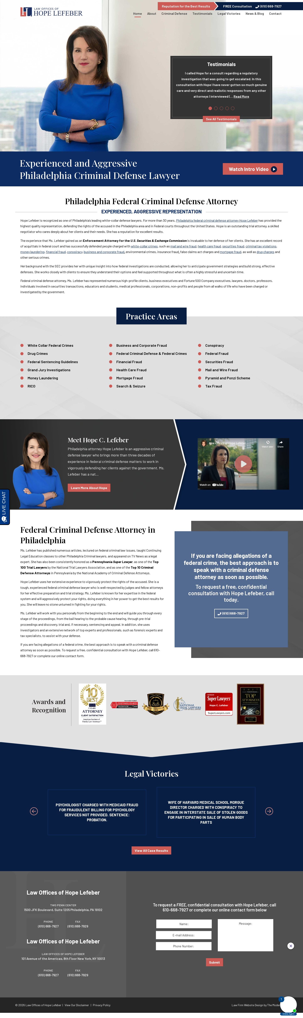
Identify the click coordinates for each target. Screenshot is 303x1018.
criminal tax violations (261, 246)
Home (137, 13)
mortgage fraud (230, 252)
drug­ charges (265, 252)
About (151, 13)
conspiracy (74, 252)
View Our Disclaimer (77, 1006)
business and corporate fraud (104, 252)
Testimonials (202, 13)
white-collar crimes (144, 246)
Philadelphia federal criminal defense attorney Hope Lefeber (217, 220)
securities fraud (233, 246)
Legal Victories (229, 13)
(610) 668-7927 (271, 6)
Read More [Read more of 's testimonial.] (241, 96)
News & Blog (255, 13)
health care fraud (209, 246)
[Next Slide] (269, 811)
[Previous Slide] (34, 811)
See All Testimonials (221, 119)
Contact (275, 13)
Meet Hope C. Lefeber (98, 440)
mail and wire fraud (183, 246)
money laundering (32, 252)
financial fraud (56, 252)
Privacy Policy (101, 1006)
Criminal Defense (174, 13)
